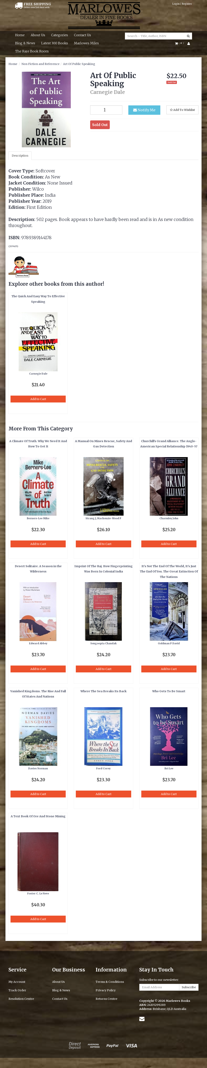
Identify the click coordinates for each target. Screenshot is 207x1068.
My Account (16, 982)
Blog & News (25, 43)
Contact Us (82, 35)
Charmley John (168, 518)
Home (20, 35)
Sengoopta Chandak (103, 643)
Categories (59, 35)
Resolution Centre (21, 999)
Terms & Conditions (110, 982)
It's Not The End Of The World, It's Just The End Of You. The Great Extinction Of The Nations (169, 571)
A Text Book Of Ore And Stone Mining (38, 816)
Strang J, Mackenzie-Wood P (103, 518)
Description (20, 155)
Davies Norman (38, 768)
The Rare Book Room (32, 51)
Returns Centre (106, 999)
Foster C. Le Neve (38, 893)
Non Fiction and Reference (40, 64)
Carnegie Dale (38, 373)
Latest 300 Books (54, 43)
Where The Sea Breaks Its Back (103, 691)
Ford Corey (103, 768)
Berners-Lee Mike (38, 518)
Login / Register (182, 3)
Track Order (17, 990)
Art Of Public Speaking (79, 64)
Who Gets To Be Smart (168, 691)
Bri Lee (169, 768)
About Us (38, 35)
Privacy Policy (106, 990)
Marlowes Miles (86, 43)
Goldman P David (169, 643)
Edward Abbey (38, 643)
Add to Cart (38, 399)
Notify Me (144, 110)
